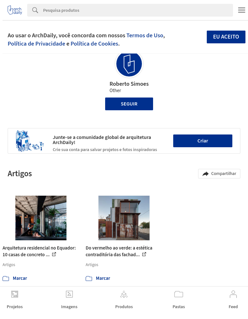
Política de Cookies (94, 44)
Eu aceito (226, 37)
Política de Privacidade (36, 44)
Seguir (129, 103)
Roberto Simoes (129, 84)
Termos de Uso (145, 35)
